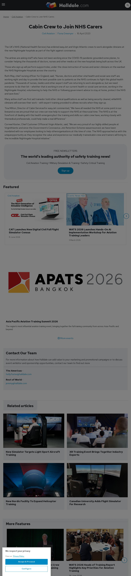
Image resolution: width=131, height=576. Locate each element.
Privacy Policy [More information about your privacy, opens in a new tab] (18, 564)
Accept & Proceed (26, 569)
